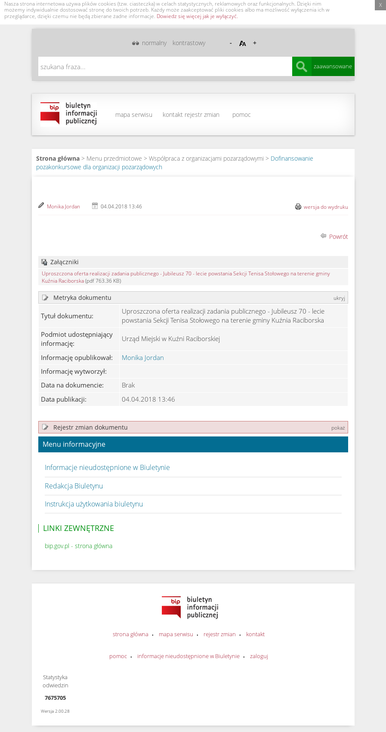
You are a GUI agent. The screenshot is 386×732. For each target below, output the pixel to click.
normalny (154, 43)
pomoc (241, 114)
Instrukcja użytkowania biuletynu (94, 504)
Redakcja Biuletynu (74, 486)
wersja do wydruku (326, 206)
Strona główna (58, 158)
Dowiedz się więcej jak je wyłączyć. (197, 16)
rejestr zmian (202, 114)
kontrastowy (189, 43)
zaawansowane (333, 66)
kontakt (173, 114)
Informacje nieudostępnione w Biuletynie (107, 467)
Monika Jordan (63, 206)
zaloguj (259, 656)
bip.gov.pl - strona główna (78, 546)
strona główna (130, 634)
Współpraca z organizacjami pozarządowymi (206, 158)
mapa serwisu (133, 114)
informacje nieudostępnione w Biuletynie (188, 656)
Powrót (338, 236)
